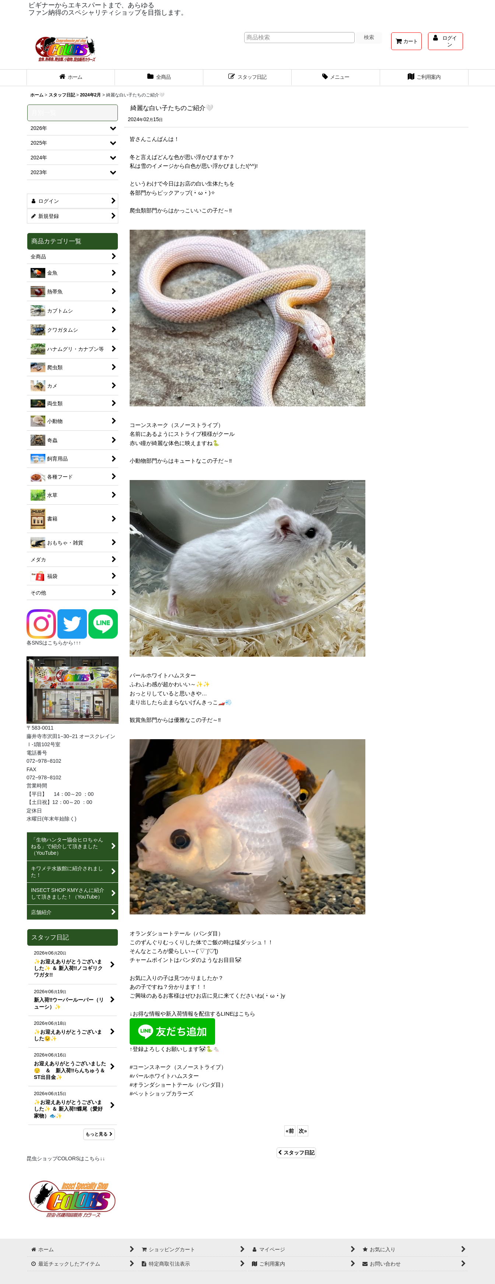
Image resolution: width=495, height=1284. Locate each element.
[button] (336, 78)
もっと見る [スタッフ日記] (99, 1134)
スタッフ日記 (296, 1153)
